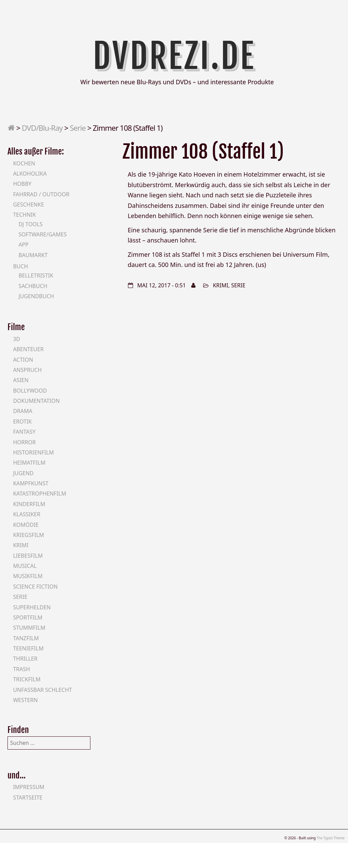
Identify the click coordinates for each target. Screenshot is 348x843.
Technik (24, 214)
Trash (21, 669)
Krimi (220, 285)
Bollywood (30, 390)
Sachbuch (32, 286)
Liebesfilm (27, 555)
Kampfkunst (30, 483)
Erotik (22, 421)
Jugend (23, 473)
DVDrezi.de (174, 56)
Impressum (28, 787)
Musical (24, 566)
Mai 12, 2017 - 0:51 (161, 285)
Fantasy (24, 431)
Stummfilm (29, 627)
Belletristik (35, 275)
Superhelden (32, 607)
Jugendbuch (36, 296)
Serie (78, 128)
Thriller (25, 658)
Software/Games (42, 234)
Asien (21, 380)
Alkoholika (30, 173)
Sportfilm (27, 617)
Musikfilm (27, 576)
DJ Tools (30, 224)
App (23, 244)
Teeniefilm (28, 648)
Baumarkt (33, 255)
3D (16, 339)
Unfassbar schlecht (42, 690)
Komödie (25, 524)
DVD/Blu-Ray (42, 128)
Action (23, 359)
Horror (24, 442)
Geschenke (28, 204)
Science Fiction (35, 586)
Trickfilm (26, 679)
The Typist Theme (330, 838)
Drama (22, 411)
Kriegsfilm (28, 535)
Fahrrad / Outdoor (41, 194)
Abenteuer (28, 349)
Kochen (24, 163)
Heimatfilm (29, 462)
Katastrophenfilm (39, 493)
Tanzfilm (26, 638)
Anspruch (27, 370)
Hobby (22, 183)
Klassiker (26, 514)
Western (25, 700)
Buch (20, 266)
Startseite (27, 797)
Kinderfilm (29, 504)
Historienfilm (33, 452)
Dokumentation (36, 401)
